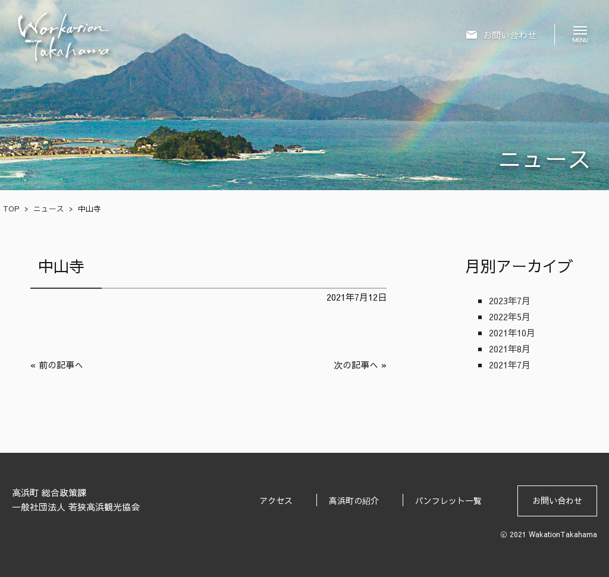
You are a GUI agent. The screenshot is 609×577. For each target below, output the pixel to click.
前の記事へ (61, 364)
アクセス (276, 500)
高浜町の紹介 (354, 500)
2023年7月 (509, 300)
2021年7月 (509, 364)
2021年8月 (509, 348)
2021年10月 (512, 332)
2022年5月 (509, 316)
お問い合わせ (557, 500)
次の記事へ (356, 364)
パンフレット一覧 (448, 500)
